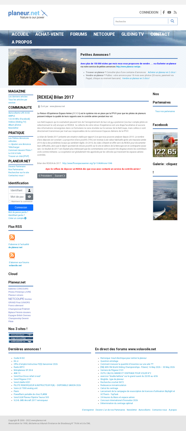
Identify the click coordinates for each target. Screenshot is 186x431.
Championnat (14, 309)
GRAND (12, 302)
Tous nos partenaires (165, 111)
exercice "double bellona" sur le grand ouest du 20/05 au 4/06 (129, 376)
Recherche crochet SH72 (112, 382)
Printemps (19, 292)
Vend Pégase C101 (23, 379)
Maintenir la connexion (22, 201)
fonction (28, 299)
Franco (11, 305)
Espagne (12, 315)
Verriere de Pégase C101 (112, 370)
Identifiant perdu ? (16, 215)
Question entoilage (109, 361)
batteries (12, 289)
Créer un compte (17, 218)
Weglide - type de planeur (112, 379)
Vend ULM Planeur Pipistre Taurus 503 (31, 397)
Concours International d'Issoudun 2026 (119, 400)
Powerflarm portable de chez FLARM (30, 394)
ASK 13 (17, 373)
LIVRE (28, 292)
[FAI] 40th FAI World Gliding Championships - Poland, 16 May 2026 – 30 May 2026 (137, 367)
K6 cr (16, 361)
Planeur (12, 295)
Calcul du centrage (109, 388)
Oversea (27, 315)
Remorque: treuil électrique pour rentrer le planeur (123, 358)
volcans (19, 295)
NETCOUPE (16, 299)
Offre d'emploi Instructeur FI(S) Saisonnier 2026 (36, 364)
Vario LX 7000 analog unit (26, 388)
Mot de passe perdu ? (18, 212)
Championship (14, 318)
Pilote (10, 321)
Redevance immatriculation (113, 385)
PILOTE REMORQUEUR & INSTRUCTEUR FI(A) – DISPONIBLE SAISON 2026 (47, 385)
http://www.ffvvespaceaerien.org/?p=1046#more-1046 (87, 163)
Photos (11, 292)
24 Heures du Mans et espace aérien (117, 397)
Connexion (148, 12)
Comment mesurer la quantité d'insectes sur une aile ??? (126, 364)
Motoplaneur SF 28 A (23, 370)
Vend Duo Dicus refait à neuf (27, 376)
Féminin (19, 312)
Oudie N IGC (19, 358)
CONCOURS (22, 289)
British (19, 315)
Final (18, 302)
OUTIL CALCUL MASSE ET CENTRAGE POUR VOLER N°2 (125, 373)
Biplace (11, 312)
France (26, 308)
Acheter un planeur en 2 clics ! (162, 72)
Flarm (16, 391)
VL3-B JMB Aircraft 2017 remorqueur (31, 400)
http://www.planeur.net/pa (128, 66)
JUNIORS (25, 302)
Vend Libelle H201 (22, 382)
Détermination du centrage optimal (116, 403)
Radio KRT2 (19, 367)
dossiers (27, 312)
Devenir (25, 318)
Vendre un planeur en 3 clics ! (136, 78)
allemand (19, 305)
